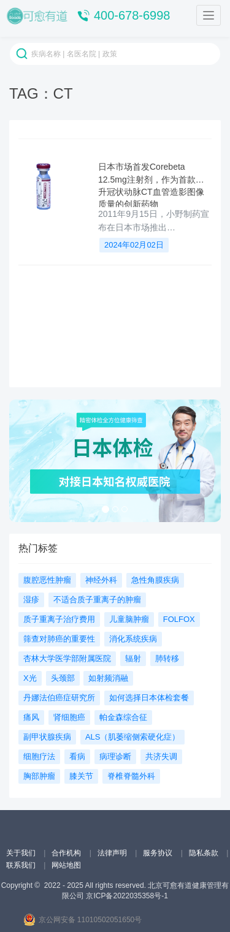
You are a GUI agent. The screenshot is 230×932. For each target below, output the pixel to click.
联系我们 (21, 865)
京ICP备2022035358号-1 (126, 896)
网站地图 (66, 865)
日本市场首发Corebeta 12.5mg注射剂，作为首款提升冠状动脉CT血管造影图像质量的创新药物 (151, 184)
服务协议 (158, 853)
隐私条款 (204, 853)
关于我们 (21, 853)
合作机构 (67, 853)
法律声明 (113, 853)
